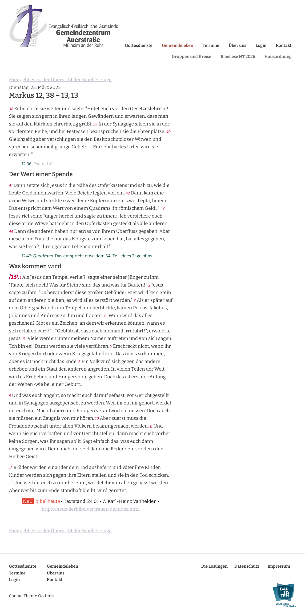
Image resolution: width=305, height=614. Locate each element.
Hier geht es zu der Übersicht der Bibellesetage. (60, 79)
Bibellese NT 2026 (238, 56)
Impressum (279, 566)
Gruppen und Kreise (191, 56)
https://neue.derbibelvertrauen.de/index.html (91, 509)
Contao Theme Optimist (32, 596)
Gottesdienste (138, 45)
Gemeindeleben (177, 45)
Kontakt (284, 45)
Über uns (237, 45)
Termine (211, 45)
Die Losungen (214, 566)
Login (261, 45)
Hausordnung (278, 56)
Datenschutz (246, 566)
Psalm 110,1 (44, 163)
